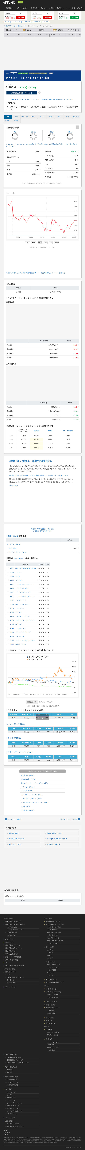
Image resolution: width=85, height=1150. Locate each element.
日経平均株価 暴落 (53, 1032)
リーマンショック (53, 1041)
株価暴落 (49, 1029)
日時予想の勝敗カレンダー (15, 929)
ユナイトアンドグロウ (22, 616)
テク (59, 116)
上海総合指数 (51, 1023)
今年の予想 (9, 942)
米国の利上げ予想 (53, 997)
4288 (12, 636)
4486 (12, 616)
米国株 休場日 (51, 1013)
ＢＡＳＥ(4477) (12, 548)
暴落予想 (80, 8)
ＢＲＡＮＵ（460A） (28, 810)
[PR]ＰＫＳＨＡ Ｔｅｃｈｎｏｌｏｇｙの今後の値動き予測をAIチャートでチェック (42, 99)
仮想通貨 (8, 1089)
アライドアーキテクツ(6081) (16, 552)
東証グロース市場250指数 (14, 965)
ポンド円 (50, 955)
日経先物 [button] (35, 8)
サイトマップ (10, 1117)
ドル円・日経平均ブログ (55, 982)
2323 (12, 608)
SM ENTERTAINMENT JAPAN (25, 568)
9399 (12, 640)
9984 (12, 632)
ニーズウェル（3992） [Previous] (14, 819)
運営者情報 (9, 1120)
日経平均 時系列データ (13, 948)
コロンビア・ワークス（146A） (32, 798)
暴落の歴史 (50, 1039)
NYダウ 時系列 (51, 1001)
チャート (8, 120)
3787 (12, 592)
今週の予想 (9, 939)
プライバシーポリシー (14, 1123)
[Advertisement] (42, 54)
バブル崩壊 (50, 1044)
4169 (12, 588)
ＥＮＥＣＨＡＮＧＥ (22, 588)
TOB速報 (58, 30)
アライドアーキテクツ (20, 752)
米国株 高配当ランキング (17, 838)
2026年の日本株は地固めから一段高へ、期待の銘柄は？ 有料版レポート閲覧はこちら (38, 475)
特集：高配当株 (11, 1054)
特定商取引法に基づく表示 (15, 1126)
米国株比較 (37, 21)
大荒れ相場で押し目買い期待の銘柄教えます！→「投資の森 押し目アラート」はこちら (35, 273)
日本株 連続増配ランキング (15, 977)
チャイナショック (53, 1047)
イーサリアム (11, 1097)
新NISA (27, 30)
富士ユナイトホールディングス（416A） (35, 783)
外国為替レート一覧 (53, 921)
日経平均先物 (10, 951)
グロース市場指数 (11, 959)
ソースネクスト (20, 628)
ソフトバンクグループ (22, 632)
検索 (8, 974)
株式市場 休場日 (12, 982)
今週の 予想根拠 (52, 935)
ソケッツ (18, 572)
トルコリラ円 (51, 969)
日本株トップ (11, 30)
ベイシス (18, 624)
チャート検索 (70, 8)
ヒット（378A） (26, 806)
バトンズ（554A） (27, 791)
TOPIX (50, 431)
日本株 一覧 (10, 979)
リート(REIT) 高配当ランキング (58, 838)
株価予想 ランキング (16, 844)
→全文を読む (13, 486)
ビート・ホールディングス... (25, 640)
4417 (12, 596)
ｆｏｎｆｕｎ (19, 608)
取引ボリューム (12, 1113)
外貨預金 (9, 1069)
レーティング (16, 21)
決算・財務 (24, 116)
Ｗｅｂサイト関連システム (38, 73)
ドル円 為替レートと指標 (55, 924)
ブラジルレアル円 (53, 967)
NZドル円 (50, 972)
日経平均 (36, 431)
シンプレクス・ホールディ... (25, 620)
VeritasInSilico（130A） (29, 779)
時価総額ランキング (13, 1105)
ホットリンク (16, 724)
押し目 (20, 2)
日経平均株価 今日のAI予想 (15, 924)
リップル (9, 1094)
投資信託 (9, 1072)
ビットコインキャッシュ (14, 1102)
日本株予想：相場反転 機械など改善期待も (30, 461)
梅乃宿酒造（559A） (28, 775)
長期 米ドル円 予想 (53, 937)
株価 (7, 116)
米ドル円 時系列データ (54, 943)
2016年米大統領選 (12, 1084)
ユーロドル (50, 957)
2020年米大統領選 (12, 1082)
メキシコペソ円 (52, 975)
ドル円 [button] (18, 8)
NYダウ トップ (51, 988)
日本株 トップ (10, 971)
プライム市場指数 (11, 953)
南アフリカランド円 (53, 964)
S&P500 (49, 1020)
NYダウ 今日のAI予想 (53, 991)
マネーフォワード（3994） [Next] (69, 819)
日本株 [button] (44, 8)
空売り (16, 120)
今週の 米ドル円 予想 (54, 932)
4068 (12, 624)
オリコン (18, 612)
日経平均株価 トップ (12, 921)
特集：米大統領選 (11, 1076)
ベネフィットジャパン (22, 604)
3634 (12, 572)
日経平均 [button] (9, 8)
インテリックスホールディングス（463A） (35, 802)
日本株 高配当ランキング (56, 833)
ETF (60, 34)
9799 (12, 644)
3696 (12, 576)
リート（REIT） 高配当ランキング (18, 1062)
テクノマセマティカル (22, 592)
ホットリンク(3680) (13, 544)
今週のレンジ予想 (53, 994)
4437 (12, 584)
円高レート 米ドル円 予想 (55, 940)
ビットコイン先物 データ (15, 1110)
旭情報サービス (20, 644)
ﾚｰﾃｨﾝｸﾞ (33, 116)
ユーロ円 (50, 952)
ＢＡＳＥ (14, 738)
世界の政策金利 (51, 979)
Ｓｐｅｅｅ (19, 580)
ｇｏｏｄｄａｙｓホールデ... (25, 584)
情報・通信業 (23, 73)
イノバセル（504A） (28, 787)
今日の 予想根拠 (52, 929)
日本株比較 (27, 21)
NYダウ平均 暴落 (52, 1034)
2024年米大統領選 (12, 1079)
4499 (12, 580)
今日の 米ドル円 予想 (54, 927)
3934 (12, 604)
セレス (17, 576)
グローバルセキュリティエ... (25, 596)
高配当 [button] (42, 30)
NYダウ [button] (26, 8)
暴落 (39, 34)
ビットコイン (11, 1091)
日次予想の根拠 (12, 927)
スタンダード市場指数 (13, 956)
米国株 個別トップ (52, 1007)
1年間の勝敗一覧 (12, 932)
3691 (12, 600)
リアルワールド (20, 600)
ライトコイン (11, 1100)
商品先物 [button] (60, 8)
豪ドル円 (50, 949)
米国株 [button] (52, 8)
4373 (12, 620)
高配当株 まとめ (14, 833)
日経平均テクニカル (12, 945)
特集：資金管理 (11, 1066)
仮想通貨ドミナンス (13, 1108)
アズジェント (19, 636)
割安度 (33, 135)
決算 (19, 34)
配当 (8, 34)
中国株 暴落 (51, 1050)
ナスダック (50, 1017)
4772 (12, 568)
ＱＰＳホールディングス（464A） (32, 795)
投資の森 (9, 2)
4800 (12, 612)
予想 (29, 34)
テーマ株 (46, 21)
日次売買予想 (11, 935)
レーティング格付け (50, 35)
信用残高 (76, 116)
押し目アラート (74, 30)
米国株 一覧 (51, 1010)
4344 (12, 628)
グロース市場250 (68, 431)
